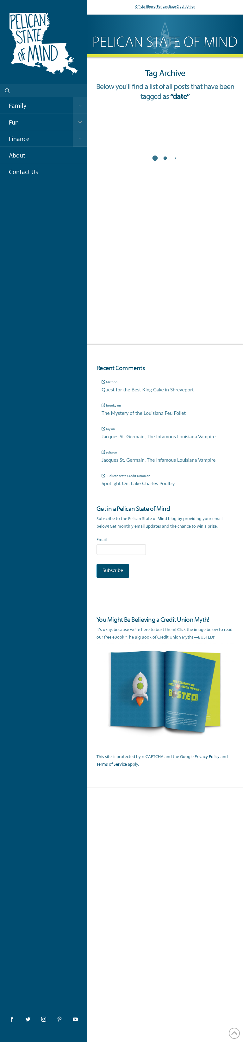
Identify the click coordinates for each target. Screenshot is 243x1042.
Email (102, 539)
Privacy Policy (207, 756)
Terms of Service (112, 764)
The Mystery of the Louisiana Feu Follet (144, 413)
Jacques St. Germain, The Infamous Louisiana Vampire (158, 436)
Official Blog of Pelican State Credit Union (165, 6)
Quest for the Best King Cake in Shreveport (148, 389)
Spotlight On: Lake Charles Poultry (138, 483)
